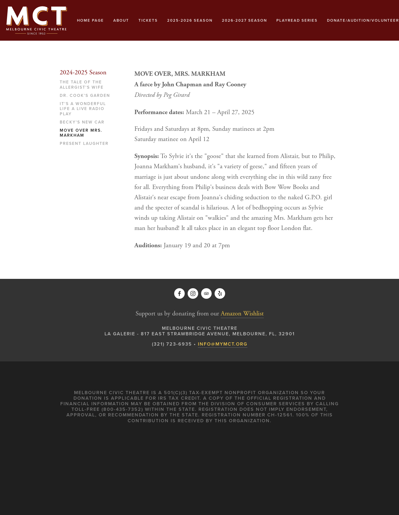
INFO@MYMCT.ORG (222, 344)
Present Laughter (84, 143)
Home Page (90, 20)
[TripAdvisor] (206, 293)
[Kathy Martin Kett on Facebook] (179, 293)
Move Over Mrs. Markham (81, 133)
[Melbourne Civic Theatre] (193, 293)
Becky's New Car (82, 122)
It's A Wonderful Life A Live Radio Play (83, 109)
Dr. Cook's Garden (85, 95)
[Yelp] (220, 293)
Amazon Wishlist (242, 314)
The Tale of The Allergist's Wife (82, 85)
